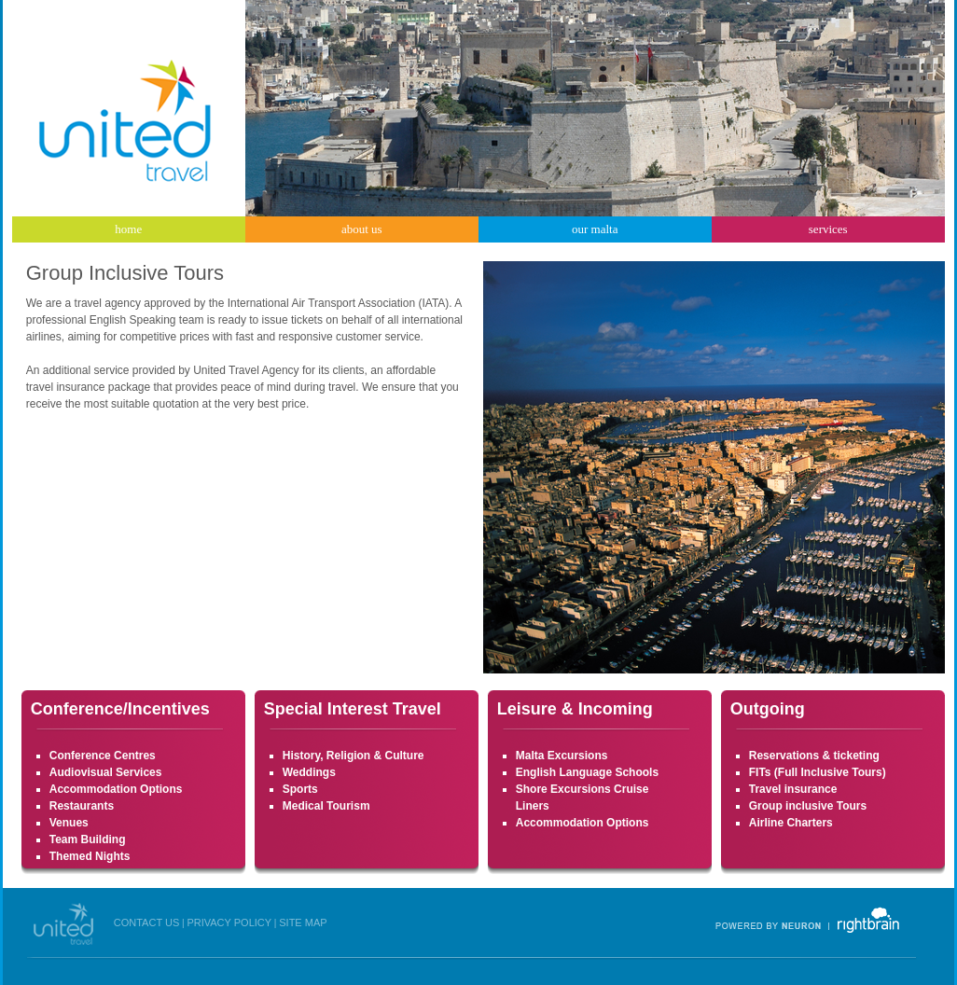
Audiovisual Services (105, 772)
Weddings (309, 772)
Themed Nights (90, 856)
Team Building (87, 839)
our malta (594, 229)
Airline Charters (791, 822)
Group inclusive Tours (808, 805)
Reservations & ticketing (814, 755)
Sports (300, 789)
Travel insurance (793, 789)
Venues (69, 822)
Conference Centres (102, 755)
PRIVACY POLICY (229, 922)
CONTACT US (147, 922)
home (128, 229)
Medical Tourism (326, 805)
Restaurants (81, 805)
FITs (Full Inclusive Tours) (817, 772)
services (828, 229)
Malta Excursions (562, 755)
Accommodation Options (116, 789)
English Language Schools (587, 772)
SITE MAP (302, 922)
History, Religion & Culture (353, 755)
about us (361, 229)
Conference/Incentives (120, 709)
